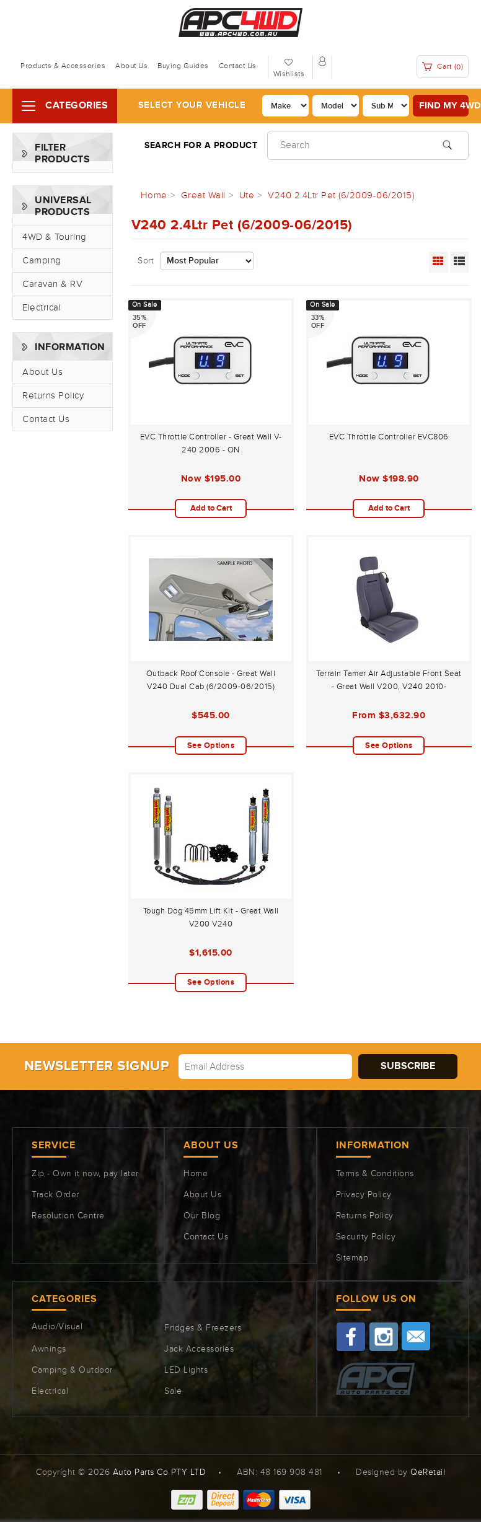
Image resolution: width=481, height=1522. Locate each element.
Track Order (55, 1195)
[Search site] (447, 143)
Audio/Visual (57, 1327)
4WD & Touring (54, 237)
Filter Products (62, 153)
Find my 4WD (444, 106)
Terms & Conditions (375, 1174)
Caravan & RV (52, 284)
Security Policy (366, 1237)
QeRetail (427, 1472)
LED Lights (186, 1370)
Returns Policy (53, 395)
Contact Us (238, 65)
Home (195, 1174)
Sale (173, 1391)
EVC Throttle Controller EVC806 (389, 437)
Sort (146, 261)
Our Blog (201, 1216)
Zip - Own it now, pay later (85, 1174)
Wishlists (289, 73)
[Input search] (368, 145)
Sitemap (352, 1258)
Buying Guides (183, 65)
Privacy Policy (364, 1195)
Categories (76, 106)
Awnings (49, 1349)
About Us (131, 65)
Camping (41, 260)
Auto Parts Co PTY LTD (159, 1472)
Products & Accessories (62, 65)
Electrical (41, 307)
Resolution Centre (68, 1216)
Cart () (443, 66)
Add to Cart (211, 508)
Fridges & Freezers (202, 1328)
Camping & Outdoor (72, 1370)
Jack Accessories (199, 1349)
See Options (211, 745)
